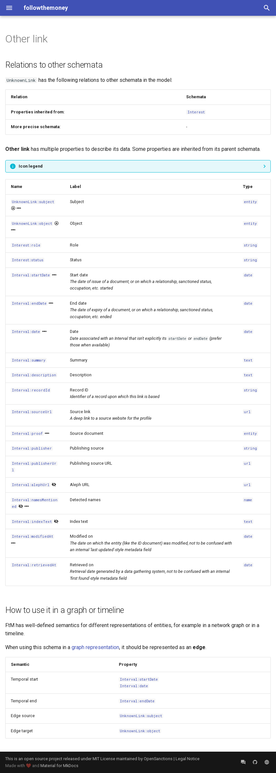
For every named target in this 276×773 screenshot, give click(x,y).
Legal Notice (188, 758)
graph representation (95, 647)
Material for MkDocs (59, 765)
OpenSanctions (158, 758)
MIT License (104, 758)
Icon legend (31, 166)
